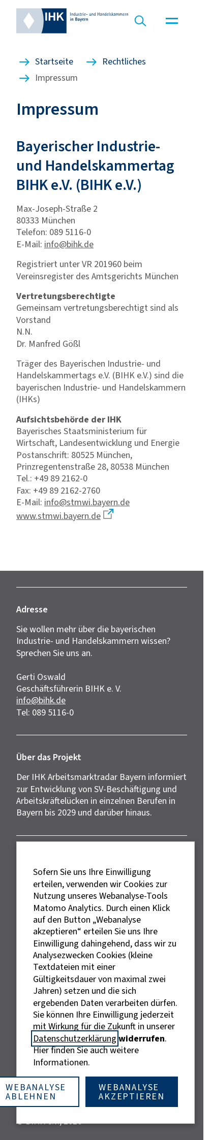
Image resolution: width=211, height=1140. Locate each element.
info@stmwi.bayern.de (87, 502)
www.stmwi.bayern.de (58, 516)
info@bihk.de (69, 244)
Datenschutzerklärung (74, 1038)
